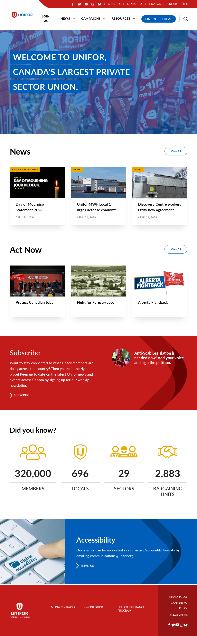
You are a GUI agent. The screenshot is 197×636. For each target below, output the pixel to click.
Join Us (46, 18)
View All (176, 151)
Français (155, 4)
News (65, 18)
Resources (121, 18)
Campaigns (91, 18)
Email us (88, 566)
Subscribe (22, 396)
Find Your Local (158, 19)
